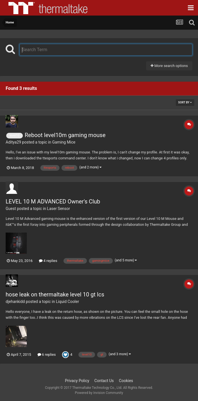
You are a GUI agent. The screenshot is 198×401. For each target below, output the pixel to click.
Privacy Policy (77, 380)
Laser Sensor (58, 208)
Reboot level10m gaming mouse (65, 135)
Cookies (126, 380)
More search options (169, 66)
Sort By (185, 102)
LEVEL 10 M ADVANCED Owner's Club (53, 201)
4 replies (48, 261)
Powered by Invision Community (99, 393)
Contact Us (104, 380)
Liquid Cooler (67, 301)
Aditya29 (13, 142)
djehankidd (15, 301)
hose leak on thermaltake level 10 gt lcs (55, 294)
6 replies (47, 354)
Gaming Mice (63, 142)
